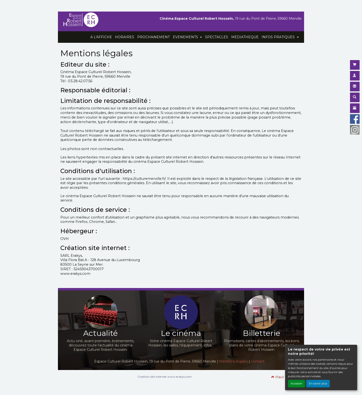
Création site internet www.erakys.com (164, 376)
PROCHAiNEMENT (153, 37)
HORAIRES (124, 37)
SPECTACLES (216, 37)
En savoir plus (318, 383)
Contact (257, 361)
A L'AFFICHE (101, 37)
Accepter (296, 383)
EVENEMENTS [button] (186, 37)
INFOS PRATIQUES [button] (279, 37)
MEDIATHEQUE (245, 37)
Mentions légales (233, 361)
